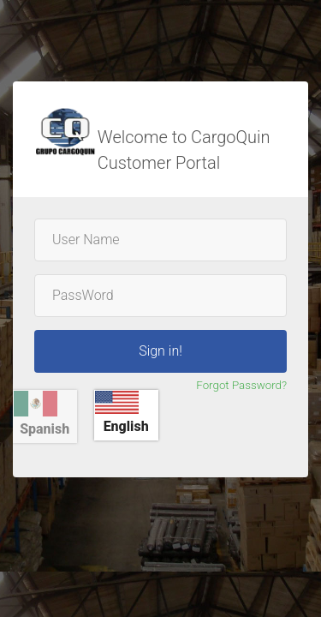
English (122, 412)
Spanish (42, 414)
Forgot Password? (241, 385)
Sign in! (160, 351)
